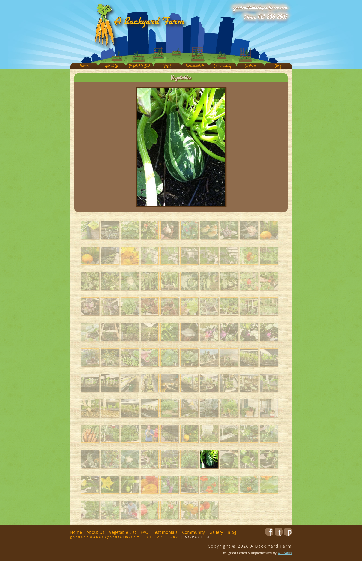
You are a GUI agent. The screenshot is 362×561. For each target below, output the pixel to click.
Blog (278, 66)
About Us (111, 66)
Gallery (250, 66)
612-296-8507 (272, 17)
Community (222, 66)
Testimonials (194, 66)
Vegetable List (139, 66)
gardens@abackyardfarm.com (260, 8)
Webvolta (285, 553)
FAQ (167, 66)
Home (84, 66)
